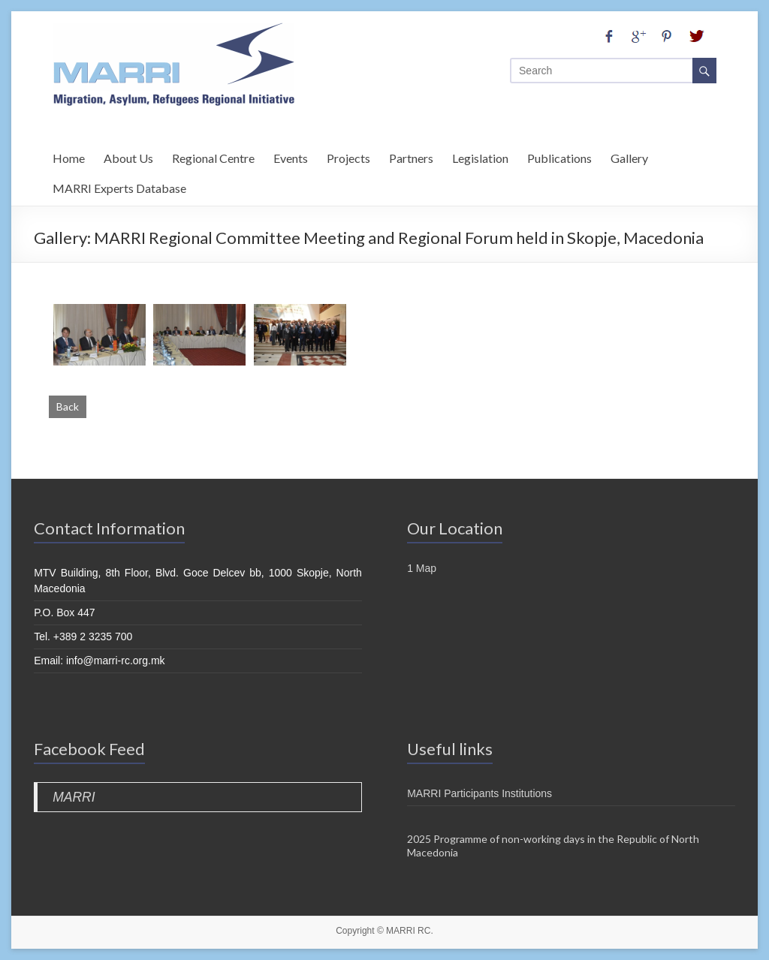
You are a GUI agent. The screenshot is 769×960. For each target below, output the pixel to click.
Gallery (629, 156)
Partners (411, 156)
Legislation (480, 156)
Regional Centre (213, 156)
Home (69, 156)
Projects (348, 156)
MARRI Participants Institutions (479, 793)
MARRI (74, 797)
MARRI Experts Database (119, 186)
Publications (559, 156)
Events (290, 156)
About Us (128, 156)
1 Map (421, 568)
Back (67, 406)
